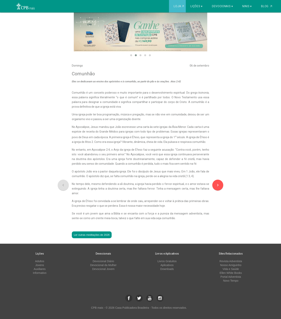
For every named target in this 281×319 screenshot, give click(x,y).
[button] (131, 55)
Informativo (39, 272)
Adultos (39, 261)
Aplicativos (167, 265)
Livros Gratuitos (167, 261)
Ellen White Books (231, 272)
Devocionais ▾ (222, 6)
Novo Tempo (230, 280)
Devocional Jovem (103, 269)
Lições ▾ (196, 6)
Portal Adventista (231, 276)
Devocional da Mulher (103, 265)
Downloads (167, 269)
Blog (266, 6)
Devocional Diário (103, 261)
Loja (179, 6)
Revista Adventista (231, 261)
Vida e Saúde (230, 269)
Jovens (39, 265)
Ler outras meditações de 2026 (92, 234)
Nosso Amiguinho (230, 265)
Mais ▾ (247, 6)
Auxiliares (40, 269)
